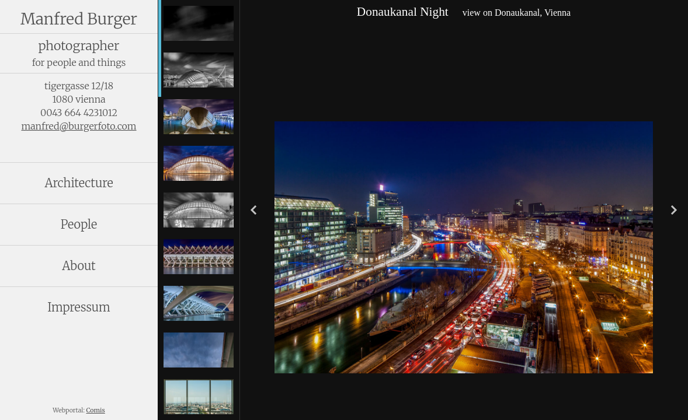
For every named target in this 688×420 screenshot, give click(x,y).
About (78, 265)
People (79, 224)
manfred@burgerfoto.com (78, 126)
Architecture (78, 183)
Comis (95, 410)
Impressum (78, 307)
